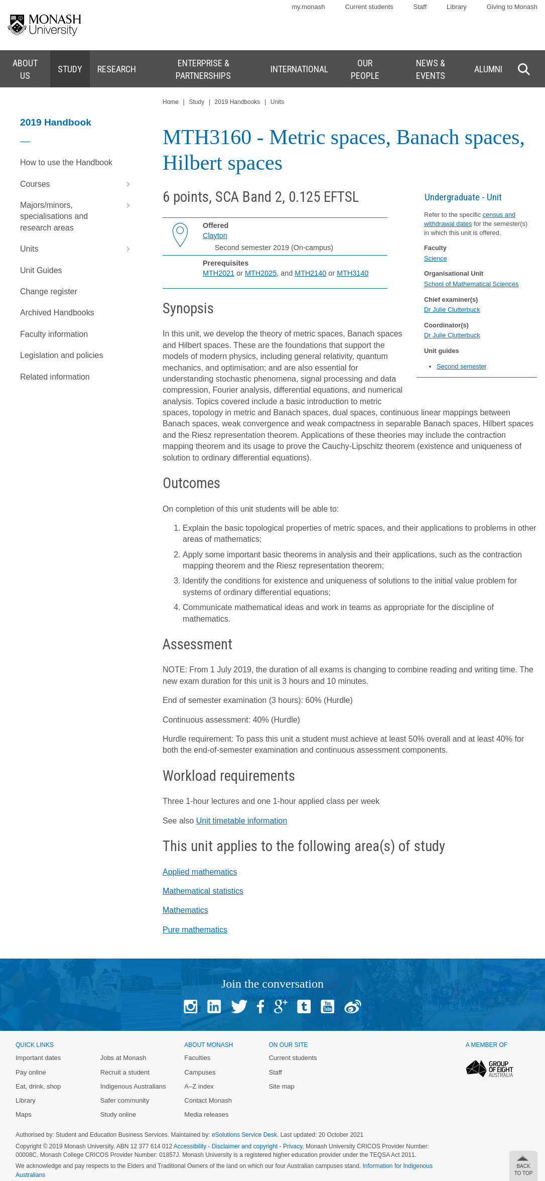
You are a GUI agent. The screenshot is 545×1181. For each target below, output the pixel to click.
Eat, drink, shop (38, 1086)
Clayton (215, 235)
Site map (281, 1086)
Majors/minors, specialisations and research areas (77, 213)
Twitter (239, 1006)
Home (171, 101)
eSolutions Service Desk (244, 1134)
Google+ (281, 1006)
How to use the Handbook (66, 162)
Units (77, 249)
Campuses (199, 1072)
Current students (369, 7)
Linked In (214, 1006)
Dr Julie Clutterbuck (452, 309)
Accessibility (190, 1146)
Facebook (260, 1006)
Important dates (38, 1057)
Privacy (292, 1146)
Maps (24, 1114)
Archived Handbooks (57, 312)
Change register (48, 291)
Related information (55, 377)
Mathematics (185, 910)
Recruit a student (125, 1072)
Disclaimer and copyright (245, 1146)
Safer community (125, 1100)
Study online (118, 1114)
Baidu (352, 1006)
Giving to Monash (512, 7)
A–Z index (199, 1086)
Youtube (327, 1006)
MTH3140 (352, 273)
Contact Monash (208, 1100)
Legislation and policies (61, 355)
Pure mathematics (195, 929)
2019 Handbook (55, 122)
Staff (420, 7)
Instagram (190, 1006)
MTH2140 (310, 273)
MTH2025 (261, 273)
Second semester (462, 366)
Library (457, 7)
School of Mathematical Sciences (471, 284)
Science (435, 258)
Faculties (197, 1057)
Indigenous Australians (133, 1086)
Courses (77, 184)
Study (196, 101)
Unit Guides (41, 270)
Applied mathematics (200, 872)
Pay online (31, 1072)
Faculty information (54, 334)
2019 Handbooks (237, 101)
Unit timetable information (241, 820)
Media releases (206, 1114)
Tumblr (304, 1006)
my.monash (308, 7)
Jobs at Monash (123, 1057)
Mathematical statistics (203, 891)
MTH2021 (218, 273)
